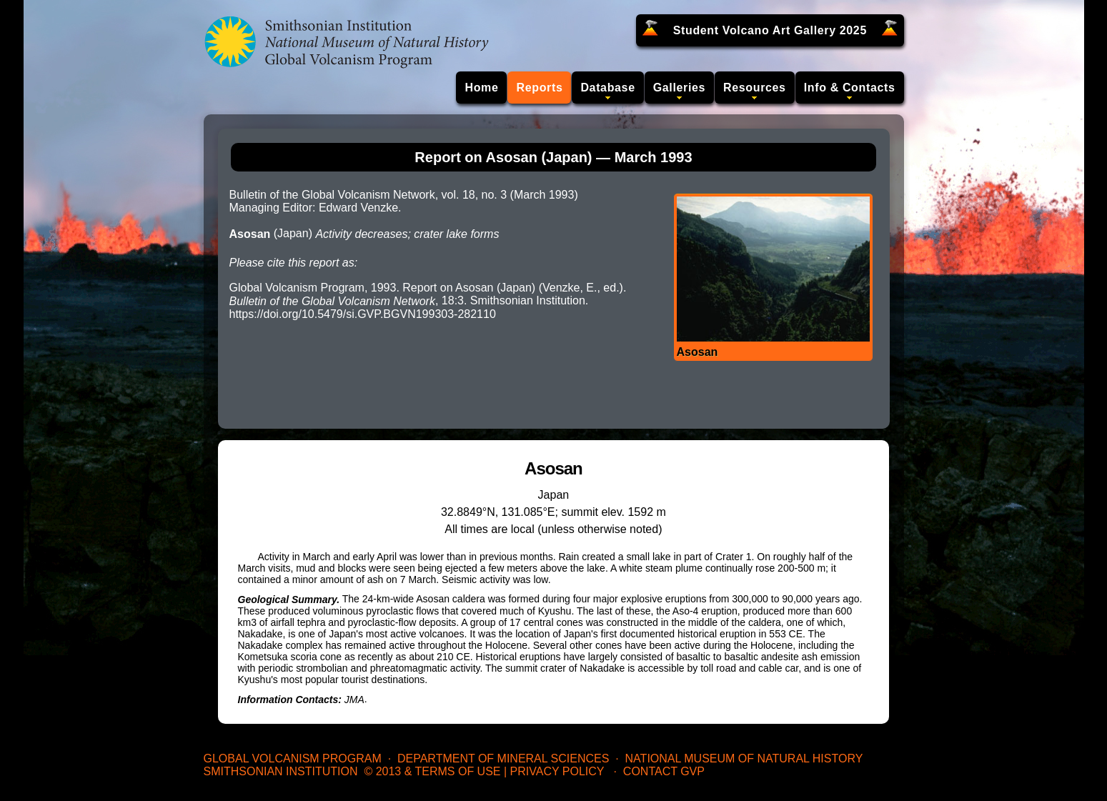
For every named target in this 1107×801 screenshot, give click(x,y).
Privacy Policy (557, 771)
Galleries (679, 87)
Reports (539, 87)
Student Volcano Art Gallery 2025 (770, 30)
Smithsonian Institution (281, 771)
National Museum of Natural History (744, 758)
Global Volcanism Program (293, 758)
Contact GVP (664, 771)
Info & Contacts (849, 87)
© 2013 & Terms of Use (432, 771)
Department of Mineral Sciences (503, 758)
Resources (754, 87)
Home (481, 87)
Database (607, 87)
